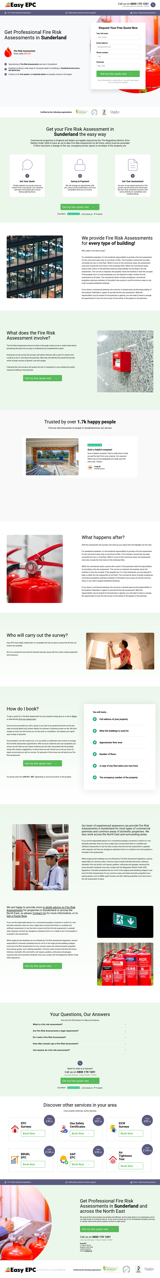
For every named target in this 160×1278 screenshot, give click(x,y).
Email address (102, 43)
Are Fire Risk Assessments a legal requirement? (56, 1031)
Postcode (100, 62)
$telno (74, 716)
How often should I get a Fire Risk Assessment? (55, 1044)
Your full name (102, 33)
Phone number (102, 52)
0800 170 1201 (139, 3)
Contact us (88, 1251)
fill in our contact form (27, 719)
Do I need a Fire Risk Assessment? (49, 1037)
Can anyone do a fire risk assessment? (51, 1050)
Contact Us (39, 913)
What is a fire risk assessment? (48, 1024)
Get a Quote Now (17, 916)
